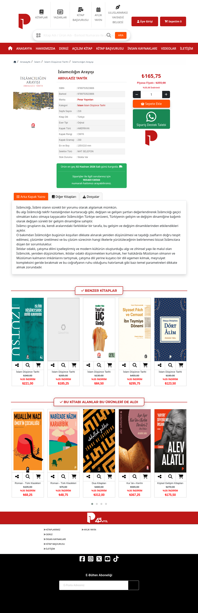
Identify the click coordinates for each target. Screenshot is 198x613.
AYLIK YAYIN (88, 529)
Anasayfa (25, 61)
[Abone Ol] (133, 585)
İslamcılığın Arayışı (82, 61)
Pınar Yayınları (85, 99)
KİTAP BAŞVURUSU (110, 48)
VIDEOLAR (168, 48)
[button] (92, 504)
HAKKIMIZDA (45, 48)
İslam (37, 61)
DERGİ (63, 48)
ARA (120, 35)
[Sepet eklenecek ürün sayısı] (151, 94)
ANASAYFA (24, 48)
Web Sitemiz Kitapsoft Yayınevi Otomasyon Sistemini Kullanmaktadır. (99, 606)
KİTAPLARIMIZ (52, 529)
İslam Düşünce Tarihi (56, 61)
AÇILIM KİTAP (82, 48)
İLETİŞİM (186, 48)
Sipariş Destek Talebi (151, 119)
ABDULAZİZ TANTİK (72, 78)
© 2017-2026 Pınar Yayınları (99, 603)
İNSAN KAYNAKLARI (142, 48)
